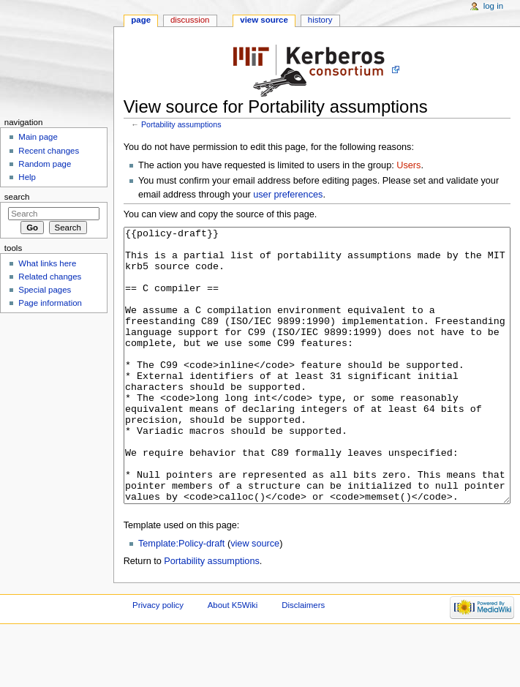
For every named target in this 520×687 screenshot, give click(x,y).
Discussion (189, 19)
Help (27, 177)
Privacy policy (158, 660)
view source (254, 598)
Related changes (49, 276)
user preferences (288, 194)
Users (408, 165)
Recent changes (48, 150)
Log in (493, 5)
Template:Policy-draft (181, 598)
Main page (38, 136)
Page (141, 19)
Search (17, 196)
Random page (44, 163)
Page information (50, 303)
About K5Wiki (233, 660)
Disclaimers (303, 660)
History (320, 19)
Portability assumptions (181, 124)
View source (264, 19)
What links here (47, 263)
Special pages (44, 289)
